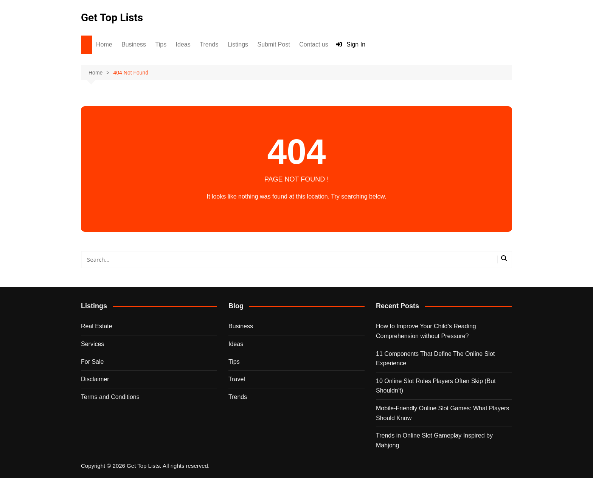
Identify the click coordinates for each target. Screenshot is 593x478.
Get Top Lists (112, 17)
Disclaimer (95, 379)
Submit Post (274, 44)
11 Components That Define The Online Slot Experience (435, 359)
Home (104, 44)
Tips (161, 44)
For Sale (92, 361)
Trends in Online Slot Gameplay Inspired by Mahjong (434, 440)
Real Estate (96, 326)
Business (133, 44)
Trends (209, 44)
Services (92, 344)
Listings (238, 44)
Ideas (183, 44)
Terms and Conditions (110, 397)
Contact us (313, 44)
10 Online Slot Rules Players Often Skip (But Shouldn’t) (436, 386)
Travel (236, 379)
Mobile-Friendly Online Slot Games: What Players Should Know (442, 413)
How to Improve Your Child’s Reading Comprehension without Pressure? (426, 331)
